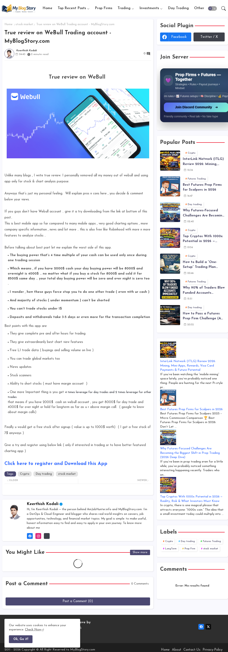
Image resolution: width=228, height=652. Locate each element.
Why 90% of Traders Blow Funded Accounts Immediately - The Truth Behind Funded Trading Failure (204, 290)
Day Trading (178, 8)
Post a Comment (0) (78, 601)
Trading (124, 8)
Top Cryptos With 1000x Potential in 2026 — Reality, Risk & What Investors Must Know (203, 239)
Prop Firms (103, 8)
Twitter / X (209, 37)
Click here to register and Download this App (55, 463)
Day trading (44, 474)
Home (47, 8)
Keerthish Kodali (43, 504)
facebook (179, 37)
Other (199, 8)
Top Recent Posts (72, 8)
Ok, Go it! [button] (20, 639)
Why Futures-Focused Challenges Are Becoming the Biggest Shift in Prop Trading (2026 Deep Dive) (203, 213)
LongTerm (171, 549)
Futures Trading (212, 541)
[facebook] (201, 627)
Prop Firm (190, 549)
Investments (149, 8)
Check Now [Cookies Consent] (33, 629)
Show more (140, 552)
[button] (212, 8)
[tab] (47, 8)
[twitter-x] (208, 627)
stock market (24, 24)
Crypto (24, 474)
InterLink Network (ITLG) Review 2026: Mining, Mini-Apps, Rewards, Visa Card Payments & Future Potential (203, 162)
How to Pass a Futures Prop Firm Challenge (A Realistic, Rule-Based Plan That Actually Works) (202, 316)
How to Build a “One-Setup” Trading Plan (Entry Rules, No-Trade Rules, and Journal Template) (201, 265)
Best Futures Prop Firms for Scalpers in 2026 (202, 187)
